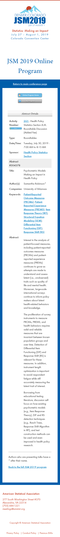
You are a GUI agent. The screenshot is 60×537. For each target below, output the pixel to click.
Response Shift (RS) (34, 232)
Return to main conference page (30, 84)
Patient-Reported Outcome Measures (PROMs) (34, 198)
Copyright (14, 522)
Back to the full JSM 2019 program (27, 467)
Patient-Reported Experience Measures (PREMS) (35, 205)
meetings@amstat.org (14, 508)
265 (26, 121)
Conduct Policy (29, 532)
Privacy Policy (13, 532)
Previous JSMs (46, 532)
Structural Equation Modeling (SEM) (34, 218)
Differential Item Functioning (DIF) (33, 226)
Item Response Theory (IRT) (37, 211)
